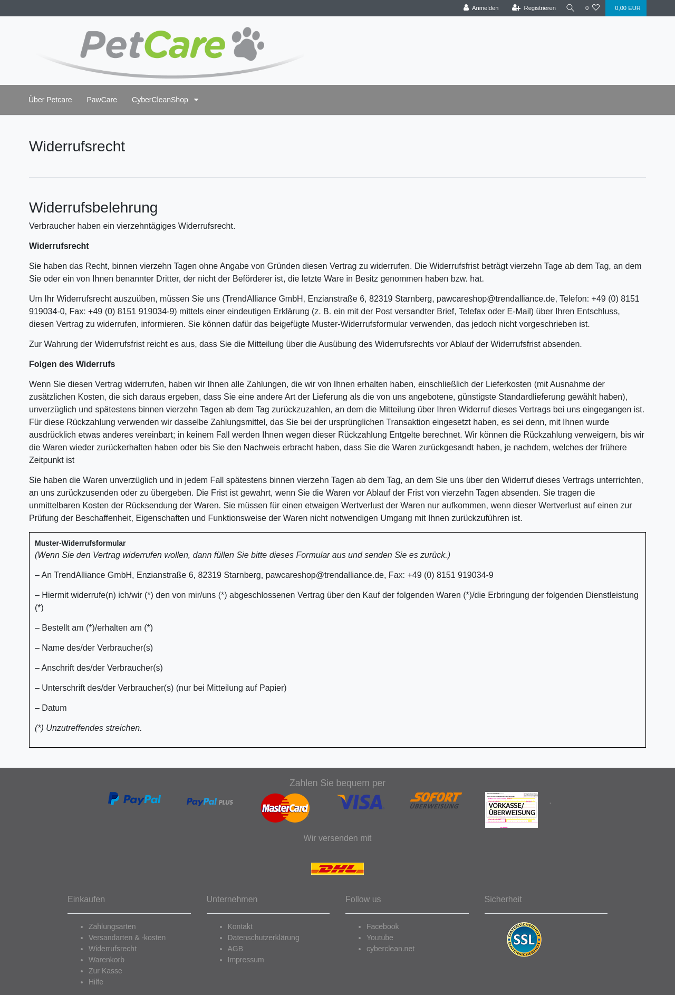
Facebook (383, 926)
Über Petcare (50, 99)
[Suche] (569, 8)
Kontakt (240, 926)
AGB (236, 948)
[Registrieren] (530, 8)
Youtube (380, 937)
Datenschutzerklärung (264, 937)
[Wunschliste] (592, 8)
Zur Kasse (105, 971)
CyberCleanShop (161, 99)
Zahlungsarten (112, 926)
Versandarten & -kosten (127, 937)
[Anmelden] (478, 8)
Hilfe (96, 982)
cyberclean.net (390, 948)
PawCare (101, 99)
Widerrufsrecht (113, 948)
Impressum (246, 959)
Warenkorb (106, 959)
